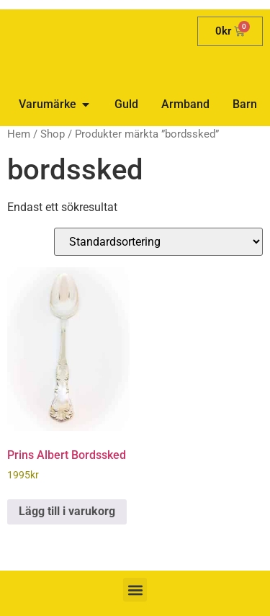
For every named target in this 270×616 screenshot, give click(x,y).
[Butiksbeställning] (158, 242)
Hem (18, 134)
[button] (135, 590)
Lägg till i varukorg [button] (67, 511)
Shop (52, 134)
